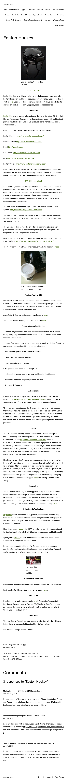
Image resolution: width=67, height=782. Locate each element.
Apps (23, 10)
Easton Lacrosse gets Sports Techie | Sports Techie (24, 716)
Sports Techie (8, 4)
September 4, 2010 (10, 694)
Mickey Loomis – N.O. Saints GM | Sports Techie (22, 691)
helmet (33, 656)
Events (48, 10)
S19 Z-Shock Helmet (33, 181)
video (57, 247)
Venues (47, 20)
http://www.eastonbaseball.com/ (30, 136)
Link (36, 478)
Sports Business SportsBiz (54, 15)
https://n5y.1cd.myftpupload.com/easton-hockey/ (43, 727)
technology (7, 659)
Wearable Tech (58, 20)
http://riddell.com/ (15, 147)
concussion (15, 656)
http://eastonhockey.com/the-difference (26, 210)
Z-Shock (19, 659)
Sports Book (37, 15)
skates (17, 538)
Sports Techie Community (33, 20)
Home (7, 15)
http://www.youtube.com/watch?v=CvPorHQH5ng (36, 241)
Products (15, 15)
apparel (22, 529)
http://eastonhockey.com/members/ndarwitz (28, 399)
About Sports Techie (11, 10)
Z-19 (13, 659)
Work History (59, 25)
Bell (4, 656)
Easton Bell (7, 116)
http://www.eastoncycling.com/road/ (31, 164)
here (11, 102)
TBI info (56, 504)
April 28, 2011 (8, 718)
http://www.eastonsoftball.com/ (29, 142)
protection (40, 656)
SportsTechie (55, 656)
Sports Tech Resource (13, 20)
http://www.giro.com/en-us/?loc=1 (21, 158)
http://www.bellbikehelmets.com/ (26, 153)
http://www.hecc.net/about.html (33, 440)
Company (31, 10)
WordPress (59, 777)
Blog (24, 645)
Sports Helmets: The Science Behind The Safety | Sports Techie (28, 743)
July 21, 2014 (8, 746)
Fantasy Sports (58, 10)
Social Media (26, 15)
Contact (40, 10)
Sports (47, 656)
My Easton (7, 515)
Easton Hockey (33, 90)
